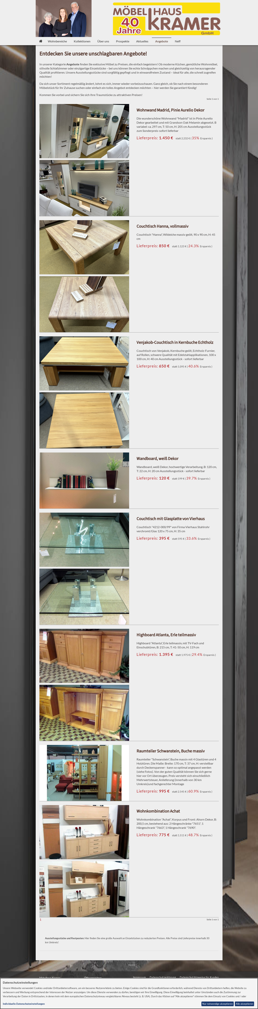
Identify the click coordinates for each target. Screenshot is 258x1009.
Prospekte (122, 41)
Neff (177, 41)
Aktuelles (142, 41)
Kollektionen (82, 41)
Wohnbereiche (57, 41)
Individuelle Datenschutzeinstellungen (24, 1003)
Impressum (139, 977)
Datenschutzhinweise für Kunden (199, 977)
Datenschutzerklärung (163, 977)
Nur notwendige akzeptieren (217, 1003)
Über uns (103, 41)
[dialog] (129, 993)
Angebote (161, 41)
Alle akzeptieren (244, 1003)
